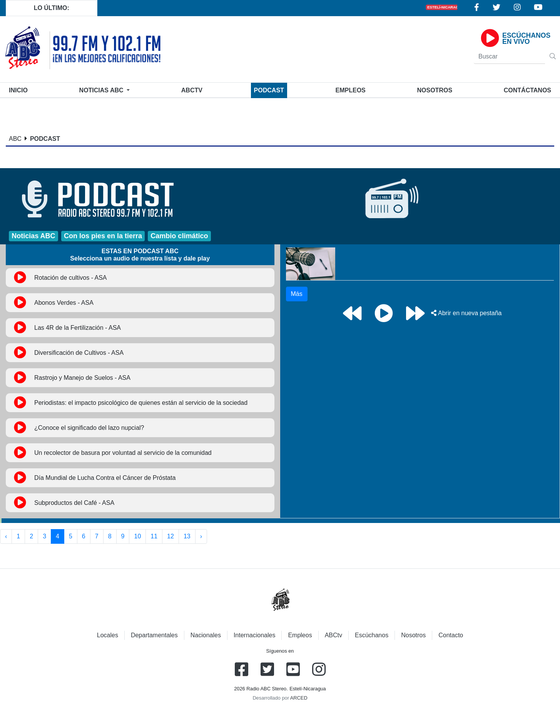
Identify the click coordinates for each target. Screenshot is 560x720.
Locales (107, 635)
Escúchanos (371, 635)
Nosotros (434, 90)
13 (187, 536)
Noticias (102, 90)
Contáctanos (527, 90)
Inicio (20, 89)
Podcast (269, 90)
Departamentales (154, 635)
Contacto (450, 635)
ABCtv (191, 90)
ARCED (299, 698)
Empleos (300, 635)
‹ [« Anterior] (6, 536)
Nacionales (206, 635)
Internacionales (255, 635)
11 (153, 536)
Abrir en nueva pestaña (466, 313)
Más (297, 294)
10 (137, 536)
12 (170, 536)
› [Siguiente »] (201, 536)
